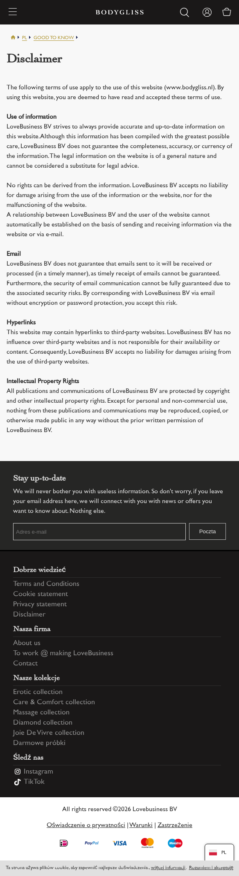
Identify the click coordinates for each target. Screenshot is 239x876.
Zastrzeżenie (175, 826)
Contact (25, 664)
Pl (24, 38)
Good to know (54, 38)
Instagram (38, 772)
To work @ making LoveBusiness (63, 653)
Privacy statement (40, 604)
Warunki (141, 826)
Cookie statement (40, 594)
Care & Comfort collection (54, 702)
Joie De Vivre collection (48, 733)
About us (27, 643)
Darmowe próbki (39, 743)
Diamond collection (42, 723)
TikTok (34, 782)
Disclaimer (29, 615)
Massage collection (41, 713)
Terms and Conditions (46, 584)
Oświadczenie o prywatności (86, 826)
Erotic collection (38, 692)
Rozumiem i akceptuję (211, 868)
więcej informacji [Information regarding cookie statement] (168, 868)
